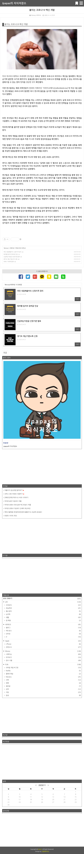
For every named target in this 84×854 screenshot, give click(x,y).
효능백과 (43, 608)
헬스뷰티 (43, 611)
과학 (43, 680)
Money (6, 248)
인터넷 (43, 634)
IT (43, 637)
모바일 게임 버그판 (43, 668)
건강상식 (43, 605)
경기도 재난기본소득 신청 (10, 259)
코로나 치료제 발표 (9, 261)
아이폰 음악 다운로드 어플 (12, 501)
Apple (43, 641)
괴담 (43, 692)
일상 (43, 695)
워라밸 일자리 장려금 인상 (11, 254)
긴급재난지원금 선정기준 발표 (12, 256)
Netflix (43, 671)
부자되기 (43, 657)
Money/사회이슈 (35, 15)
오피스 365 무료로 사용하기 (14, 494)
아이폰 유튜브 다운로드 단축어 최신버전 (17, 508)
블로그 (43, 628)
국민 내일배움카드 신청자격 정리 (12, 252)
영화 (43, 683)
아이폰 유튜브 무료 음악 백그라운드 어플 (17, 505)
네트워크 (43, 625)
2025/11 (42, 785)
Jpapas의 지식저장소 (14, 3)
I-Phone (43, 644)
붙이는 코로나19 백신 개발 (42, 10)
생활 (43, 617)
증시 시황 (43, 660)
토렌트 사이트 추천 (10, 515)
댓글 (5, 353)
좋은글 (43, 686)
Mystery (43, 677)
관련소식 (43, 647)
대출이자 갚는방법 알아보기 (14, 490)
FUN (43, 665)
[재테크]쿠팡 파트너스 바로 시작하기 (16, 497)
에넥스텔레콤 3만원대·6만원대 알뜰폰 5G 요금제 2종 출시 (23, 512)
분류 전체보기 (42, 599)
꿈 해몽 (43, 620)
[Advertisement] (42, 466)
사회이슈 (12, 248)
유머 (43, 689)
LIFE (43, 602)
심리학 (43, 614)
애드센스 (43, 631)
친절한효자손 (45, 851)
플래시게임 (43, 674)
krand (40, 849)
